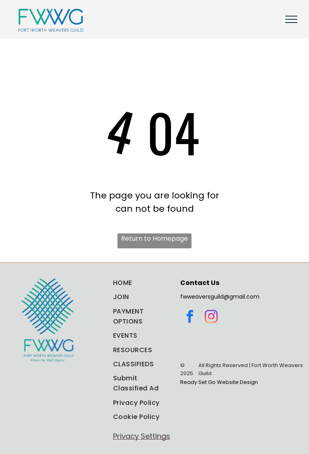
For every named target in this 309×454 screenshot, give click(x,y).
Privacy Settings (141, 436)
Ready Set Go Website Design (219, 382)
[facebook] (190, 317)
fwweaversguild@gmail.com (220, 297)
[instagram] (211, 317)
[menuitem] (141, 283)
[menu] (291, 19)
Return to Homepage (154, 238)
